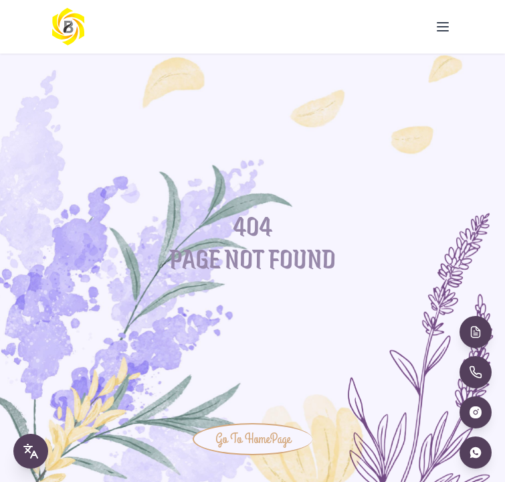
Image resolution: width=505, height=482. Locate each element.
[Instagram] (476, 412)
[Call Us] (476, 372)
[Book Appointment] (476, 332)
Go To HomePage (252, 439)
